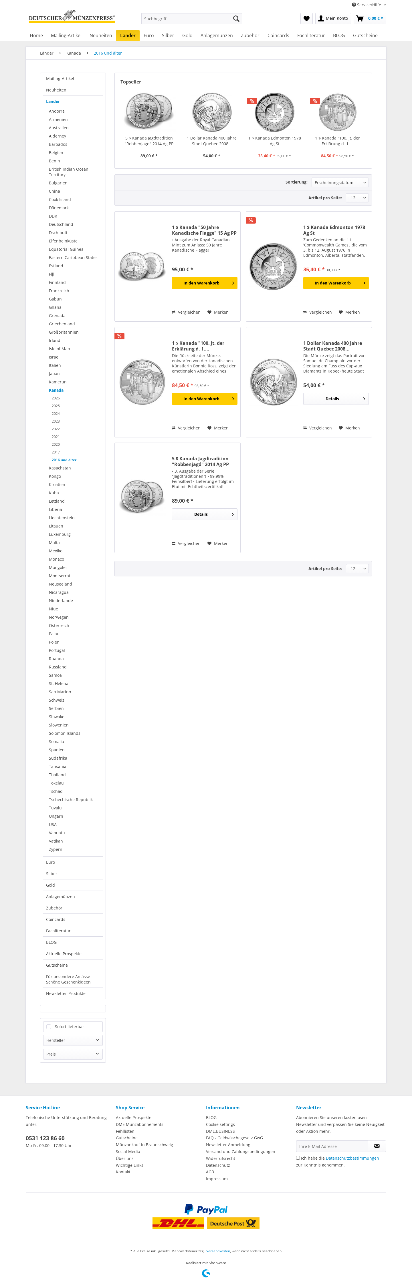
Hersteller (55, 1040)
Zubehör (54, 908)
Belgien (56, 152)
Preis (51, 1054)
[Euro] (149, 35)
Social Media (128, 1151)
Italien (55, 365)
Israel (54, 357)
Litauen (56, 526)
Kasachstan (60, 468)
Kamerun (58, 382)
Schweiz (56, 700)
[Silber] (168, 35)
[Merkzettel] (306, 18)
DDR (53, 216)
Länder (53, 101)
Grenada (57, 315)
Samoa (55, 675)
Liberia (55, 509)
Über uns (125, 1158)
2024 (56, 413)
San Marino (60, 691)
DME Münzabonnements (139, 1124)
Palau (54, 633)
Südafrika (58, 758)
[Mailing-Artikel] (66, 35)
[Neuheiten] (101, 35)
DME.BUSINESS (220, 1131)
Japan (54, 373)
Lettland (57, 501)
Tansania (57, 766)
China (54, 191)
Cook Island (60, 199)
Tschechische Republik (71, 799)
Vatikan (56, 841)
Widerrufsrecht (220, 1158)
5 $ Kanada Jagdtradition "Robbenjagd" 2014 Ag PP (149, 140)
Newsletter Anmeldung (228, 1144)
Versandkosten (218, 1251)
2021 (56, 436)
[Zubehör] (250, 35)
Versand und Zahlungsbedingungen (240, 1151)
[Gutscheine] (365, 35)
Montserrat (59, 575)
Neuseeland (60, 584)
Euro (50, 862)
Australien (59, 127)
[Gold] (187, 35)
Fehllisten (125, 1131)
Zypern (55, 849)
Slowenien (59, 725)
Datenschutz (218, 1165)
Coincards (55, 919)
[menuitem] (191, 21)
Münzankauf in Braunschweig (144, 1144)
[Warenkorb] (370, 18)
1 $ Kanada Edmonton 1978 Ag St (274, 140)
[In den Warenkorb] (204, 283)
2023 (56, 421)
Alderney (57, 136)
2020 (56, 444)
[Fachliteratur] (311, 35)
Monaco (56, 559)
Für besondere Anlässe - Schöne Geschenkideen (69, 979)
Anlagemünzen (60, 896)
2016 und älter (64, 459)
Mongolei (58, 567)
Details (345, 397)
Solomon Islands (64, 733)
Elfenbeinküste (63, 241)
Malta (54, 542)
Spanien (57, 750)
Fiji (51, 274)
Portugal (57, 650)
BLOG (51, 942)
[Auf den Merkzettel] (218, 312)
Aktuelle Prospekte (64, 953)
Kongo (55, 476)
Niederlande (61, 600)
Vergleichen (186, 312)
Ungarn (56, 816)
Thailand (57, 774)
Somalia (56, 741)
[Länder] (128, 35)
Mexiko (55, 551)
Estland (56, 265)
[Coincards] (278, 35)
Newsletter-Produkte (66, 993)
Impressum (217, 1178)
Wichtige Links (129, 1165)
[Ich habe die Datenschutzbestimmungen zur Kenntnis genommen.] (298, 1158)
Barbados (58, 144)
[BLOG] (339, 35)
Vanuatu (57, 832)
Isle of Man (59, 348)
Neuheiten (56, 90)
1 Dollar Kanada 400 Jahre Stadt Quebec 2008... (212, 140)
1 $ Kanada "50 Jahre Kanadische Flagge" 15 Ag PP (204, 230)
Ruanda (56, 658)
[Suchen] (236, 18)
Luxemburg (60, 534)
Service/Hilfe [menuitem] (367, 4)
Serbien (56, 708)
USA (53, 824)
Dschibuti (58, 232)
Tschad (56, 791)
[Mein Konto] (333, 18)
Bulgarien (58, 183)
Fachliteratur (58, 930)
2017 (56, 452)
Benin (54, 161)
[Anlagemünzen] (217, 35)
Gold (50, 885)
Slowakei (57, 716)
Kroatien (57, 484)
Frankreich (59, 290)
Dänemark (59, 207)
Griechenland (62, 324)
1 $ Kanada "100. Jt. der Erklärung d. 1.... (337, 140)
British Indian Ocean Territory (68, 171)
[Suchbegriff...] (191, 18)
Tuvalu (55, 808)
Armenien (58, 119)
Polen (54, 642)
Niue (53, 609)
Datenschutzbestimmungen (352, 1158)
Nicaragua (59, 592)
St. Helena (58, 683)
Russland (58, 667)
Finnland (57, 282)
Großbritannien (64, 332)
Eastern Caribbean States (73, 257)
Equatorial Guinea (66, 249)
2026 (56, 398)
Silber (51, 873)
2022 (56, 429)
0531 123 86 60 (45, 1138)
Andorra (57, 111)
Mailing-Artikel (60, 78)
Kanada (56, 390)
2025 (56, 405)
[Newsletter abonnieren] (377, 1146)
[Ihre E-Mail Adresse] (332, 1146)
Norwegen (59, 617)
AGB (210, 1171)
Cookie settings (220, 1124)
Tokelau (56, 783)
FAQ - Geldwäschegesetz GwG (234, 1137)
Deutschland (61, 224)
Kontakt (123, 1171)
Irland (54, 340)
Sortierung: (297, 182)
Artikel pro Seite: (325, 197)
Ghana (55, 307)
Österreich (59, 625)
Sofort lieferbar (69, 1026)
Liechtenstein (62, 517)
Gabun (55, 299)
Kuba (54, 492)
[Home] (36, 35)
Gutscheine (57, 965)
